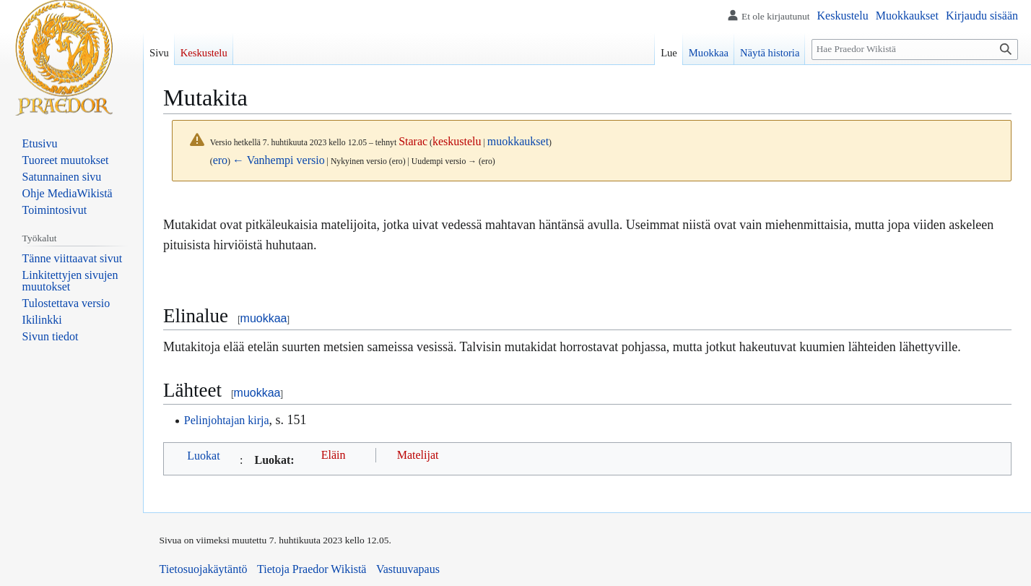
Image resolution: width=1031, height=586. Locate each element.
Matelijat (418, 455)
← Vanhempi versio (278, 160)
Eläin (333, 455)
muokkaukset (518, 141)
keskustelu (457, 141)
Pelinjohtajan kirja (226, 420)
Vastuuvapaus (408, 569)
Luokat (203, 455)
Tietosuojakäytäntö (204, 569)
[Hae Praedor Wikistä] (915, 49)
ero (220, 160)
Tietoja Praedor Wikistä (311, 569)
